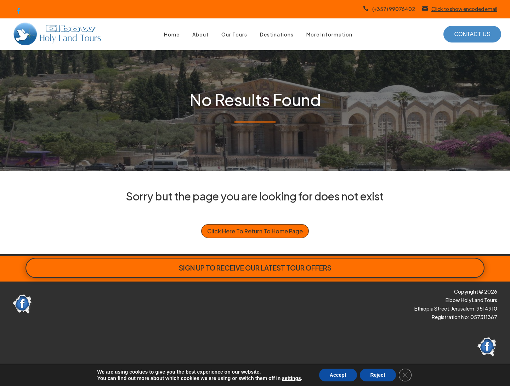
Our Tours (234, 34)
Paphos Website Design (56, 374)
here (161, 374)
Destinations (277, 34)
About (200, 34)
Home (172, 34)
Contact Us (472, 34)
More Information (329, 34)
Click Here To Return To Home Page (255, 231)
